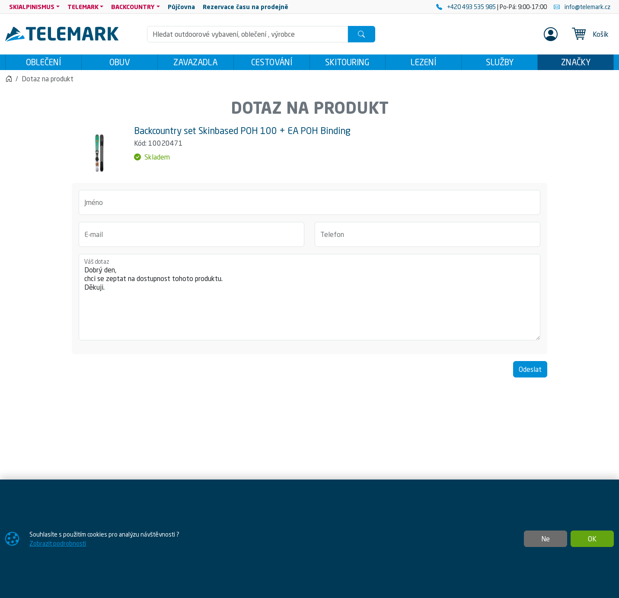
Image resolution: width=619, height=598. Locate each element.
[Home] (8, 81)
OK (592, 538)
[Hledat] (361, 34)
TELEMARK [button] (83, 6)
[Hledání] (247, 34)
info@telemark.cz (582, 6)
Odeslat (530, 372)
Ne (545, 538)
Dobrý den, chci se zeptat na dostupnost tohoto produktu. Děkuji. (309, 299)
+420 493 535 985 (466, 6)
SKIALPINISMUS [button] (31, 6)
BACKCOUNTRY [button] (133, 6)
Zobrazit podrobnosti (57, 543)
